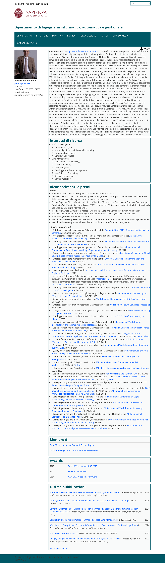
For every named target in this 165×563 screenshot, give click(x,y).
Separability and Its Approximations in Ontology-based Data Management (84, 519)
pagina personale (22, 83)
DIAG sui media (120, 35)
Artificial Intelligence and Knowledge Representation (74, 450)
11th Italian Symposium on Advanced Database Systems (122, 368)
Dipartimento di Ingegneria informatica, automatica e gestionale (68, 27)
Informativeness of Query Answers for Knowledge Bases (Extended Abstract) (85, 492)
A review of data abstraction (63, 533)
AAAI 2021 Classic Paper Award (82, 476)
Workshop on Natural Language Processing (129, 304)
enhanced (42, 4)
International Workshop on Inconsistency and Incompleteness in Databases (96, 323)
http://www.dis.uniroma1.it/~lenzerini (84, 51)
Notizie (104, 35)
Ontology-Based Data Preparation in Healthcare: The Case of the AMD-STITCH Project (90, 500)
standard (29, 3)
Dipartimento (24, 35)
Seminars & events (27, 43)
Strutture (42, 35)
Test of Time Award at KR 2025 (82, 466)
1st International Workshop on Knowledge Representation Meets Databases (97, 427)
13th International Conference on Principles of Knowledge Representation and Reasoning (96, 248)
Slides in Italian (142, 336)
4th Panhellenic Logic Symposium (121, 373)
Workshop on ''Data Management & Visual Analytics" (121, 299)
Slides (77, 365)
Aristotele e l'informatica (64, 284)
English (147, 3)
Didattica (57, 35)
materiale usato (103, 278)
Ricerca (71, 35)
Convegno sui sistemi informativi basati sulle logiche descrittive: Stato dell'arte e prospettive (96, 335)
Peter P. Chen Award (77, 471)
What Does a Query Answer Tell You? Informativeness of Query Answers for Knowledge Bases (94, 525)
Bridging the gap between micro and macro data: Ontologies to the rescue (84, 538)
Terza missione (88, 35)
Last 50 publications (58, 548)
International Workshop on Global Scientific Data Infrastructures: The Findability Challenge (101, 254)
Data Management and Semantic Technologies (72, 445)
